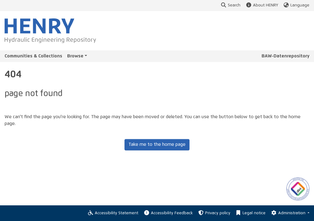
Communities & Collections (33, 56)
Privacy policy (214, 213)
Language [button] (296, 5)
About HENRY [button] (261, 5)
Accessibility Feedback (168, 213)
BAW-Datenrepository (285, 56)
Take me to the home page (157, 144)
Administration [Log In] (288, 213)
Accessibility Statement (112, 213)
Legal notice (250, 213)
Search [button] (230, 5)
